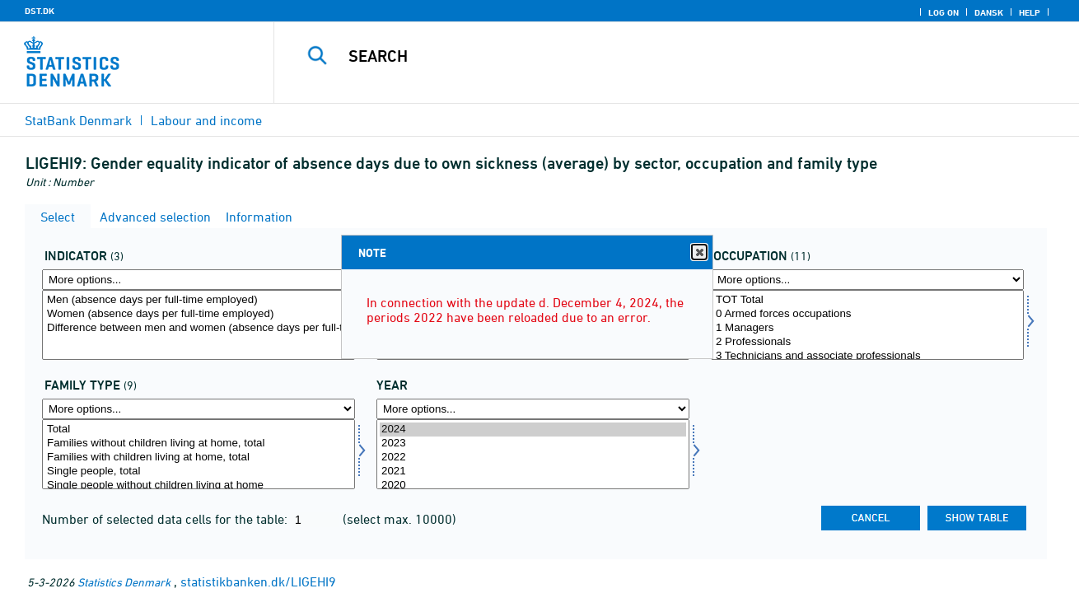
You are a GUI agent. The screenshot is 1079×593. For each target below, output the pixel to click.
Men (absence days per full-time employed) (198, 300)
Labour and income (206, 120)
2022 (533, 458)
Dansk (988, 12)
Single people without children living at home (198, 486)
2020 (533, 486)
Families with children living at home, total (198, 458)
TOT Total (867, 300)
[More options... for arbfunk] (867, 279)
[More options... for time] (532, 409)
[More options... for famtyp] (198, 409)
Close (698, 252)
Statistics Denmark (123, 582)
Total (198, 430)
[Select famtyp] (198, 454)
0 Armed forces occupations (867, 314)
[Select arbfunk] (867, 325)
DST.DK (39, 10)
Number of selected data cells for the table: (166, 518)
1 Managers (867, 328)
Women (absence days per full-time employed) (198, 314)
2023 (533, 444)
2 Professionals (867, 342)
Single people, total (198, 472)
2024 (533, 430)
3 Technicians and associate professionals (867, 356)
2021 (533, 472)
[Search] (659, 56)
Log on (943, 12)
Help (1029, 12)
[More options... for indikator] (198, 279)
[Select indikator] (198, 325)
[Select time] (532, 454)
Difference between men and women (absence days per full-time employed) (198, 328)
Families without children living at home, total (198, 444)
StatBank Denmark (78, 120)
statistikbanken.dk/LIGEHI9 (258, 581)
